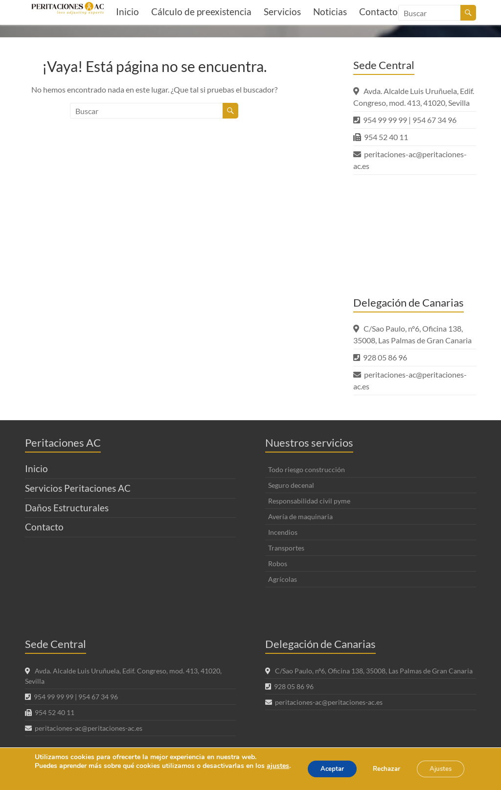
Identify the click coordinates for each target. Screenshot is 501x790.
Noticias (330, 11)
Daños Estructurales (67, 507)
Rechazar (378, 764)
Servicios (282, 11)
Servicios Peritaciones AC (78, 488)
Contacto (44, 526)
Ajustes (438, 764)
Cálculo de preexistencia (201, 11)
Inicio (127, 11)
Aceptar (318, 764)
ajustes (45, 766)
